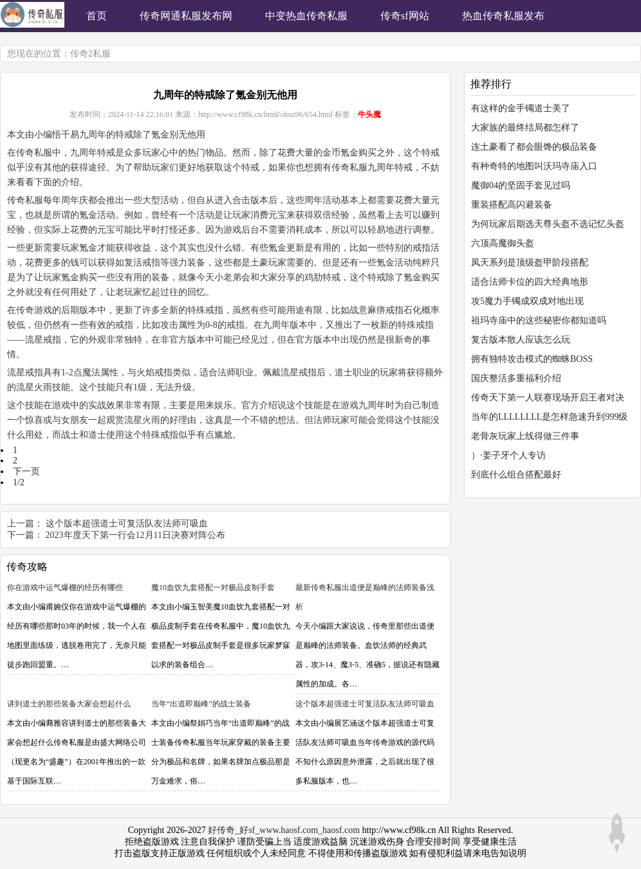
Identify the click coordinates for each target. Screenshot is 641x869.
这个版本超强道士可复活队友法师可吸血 (127, 523)
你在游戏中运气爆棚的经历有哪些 (65, 587)
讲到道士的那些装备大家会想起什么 (69, 703)
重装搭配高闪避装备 (511, 205)
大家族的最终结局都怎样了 (525, 127)
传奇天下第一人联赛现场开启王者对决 (547, 397)
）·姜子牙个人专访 (508, 455)
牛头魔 (369, 114)
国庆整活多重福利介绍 (516, 378)
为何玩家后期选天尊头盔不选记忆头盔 (547, 224)
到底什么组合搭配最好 (516, 474)
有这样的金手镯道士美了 (520, 108)
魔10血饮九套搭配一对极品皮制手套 (213, 587)
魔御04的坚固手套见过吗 (520, 185)
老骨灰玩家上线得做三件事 (525, 436)
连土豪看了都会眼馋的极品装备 (534, 147)
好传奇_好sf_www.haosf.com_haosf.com (284, 830)
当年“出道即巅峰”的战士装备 (201, 703)
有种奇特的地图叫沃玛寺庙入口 (534, 166)
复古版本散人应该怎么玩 (520, 340)
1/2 (18, 482)
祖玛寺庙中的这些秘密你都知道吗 (538, 320)
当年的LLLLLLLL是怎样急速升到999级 (549, 417)
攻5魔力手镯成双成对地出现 (527, 301)
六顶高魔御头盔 (502, 243)
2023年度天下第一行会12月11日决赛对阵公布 (135, 535)
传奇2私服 (90, 53)
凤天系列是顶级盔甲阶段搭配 (529, 262)
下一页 (26, 471)
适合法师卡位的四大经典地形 (529, 282)
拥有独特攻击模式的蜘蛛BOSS (532, 359)
